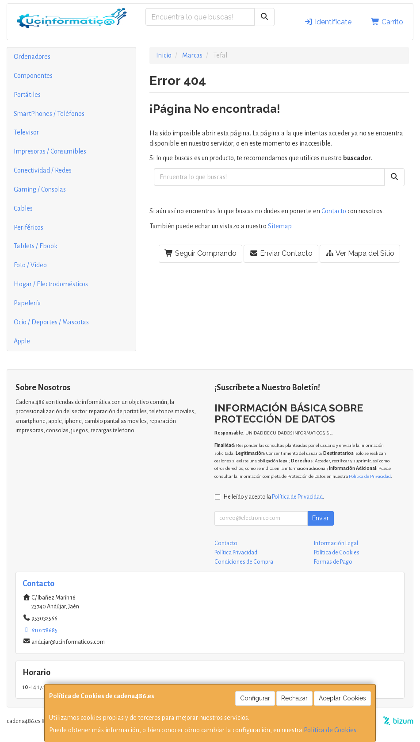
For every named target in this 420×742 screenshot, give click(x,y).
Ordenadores (32, 56)
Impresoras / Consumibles (50, 151)
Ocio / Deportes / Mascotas (51, 322)
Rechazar (294, 698)
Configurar (255, 698)
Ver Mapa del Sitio (359, 253)
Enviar (320, 518)
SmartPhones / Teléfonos (49, 113)
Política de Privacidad (370, 476)
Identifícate (327, 22)
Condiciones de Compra (243, 562)
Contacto (333, 211)
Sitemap (280, 226)
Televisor (26, 132)
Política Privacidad (235, 553)
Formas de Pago (333, 562)
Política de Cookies (330, 730)
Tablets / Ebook (35, 246)
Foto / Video (30, 265)
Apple (22, 341)
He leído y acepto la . (274, 496)
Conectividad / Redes (43, 170)
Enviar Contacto (281, 253)
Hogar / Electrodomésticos (51, 284)
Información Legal (336, 543)
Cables (23, 208)
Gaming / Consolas (40, 189)
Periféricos (28, 227)
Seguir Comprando (200, 253)
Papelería (27, 303)
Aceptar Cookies (342, 698)
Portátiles (27, 94)
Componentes (33, 75)
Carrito (387, 22)
